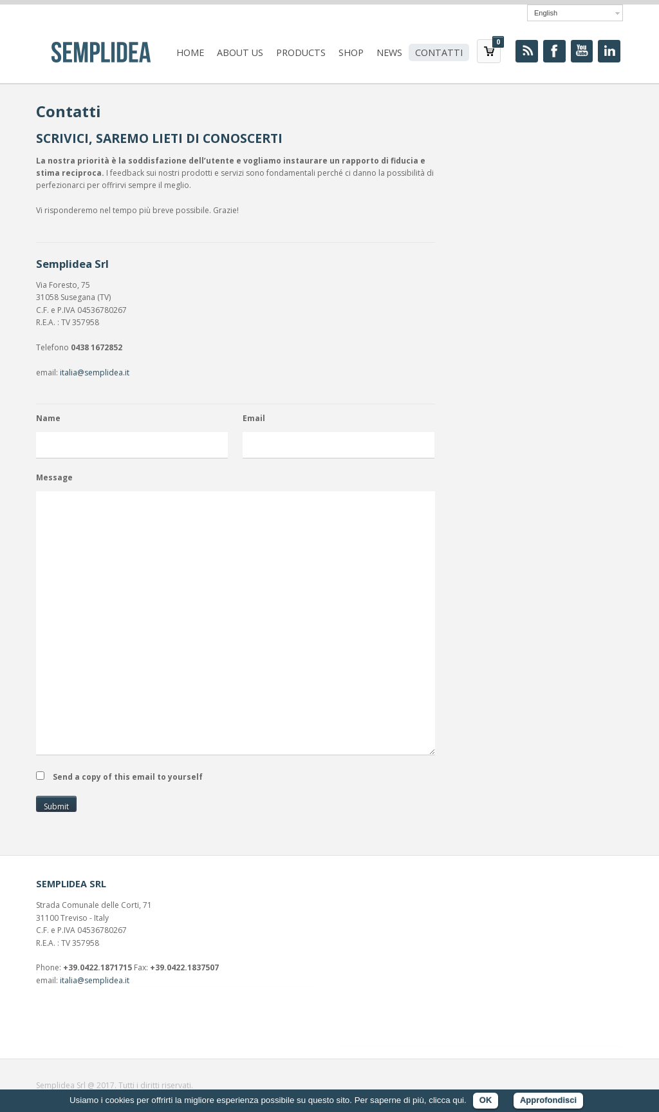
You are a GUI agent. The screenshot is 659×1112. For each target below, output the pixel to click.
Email (254, 418)
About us (240, 52)
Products (301, 52)
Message (54, 477)
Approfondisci (548, 1100)
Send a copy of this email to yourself (128, 776)
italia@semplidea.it (94, 372)
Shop (351, 52)
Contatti (439, 52)
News (389, 52)
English (545, 13)
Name (48, 418)
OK (485, 1100)
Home (190, 52)
